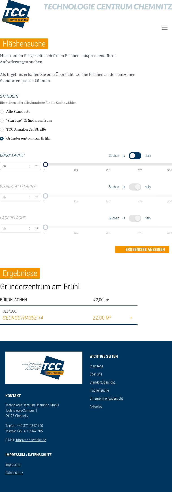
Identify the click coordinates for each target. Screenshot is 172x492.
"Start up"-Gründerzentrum (29, 120)
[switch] (135, 155)
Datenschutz (14, 473)
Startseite (96, 366)
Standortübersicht (102, 382)
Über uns (96, 374)
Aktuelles (96, 406)
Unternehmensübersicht (106, 398)
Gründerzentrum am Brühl (28, 138)
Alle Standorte (18, 111)
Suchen (114, 155)
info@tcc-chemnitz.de (30, 440)
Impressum (13, 464)
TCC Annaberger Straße (26, 129)
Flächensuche (99, 390)
